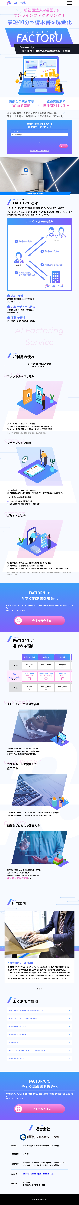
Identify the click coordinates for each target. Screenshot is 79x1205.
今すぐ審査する (33, 620)
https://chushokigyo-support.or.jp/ (38, 1173)
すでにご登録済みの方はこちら (39, 151)
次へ (62, 146)
